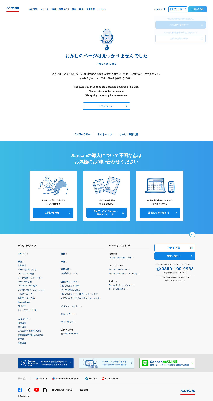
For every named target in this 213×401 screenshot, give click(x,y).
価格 (63, 254)
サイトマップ (67, 322)
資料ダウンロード (178, 9)
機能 (20, 261)
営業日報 (22, 343)
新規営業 (22, 322)
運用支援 (65, 269)
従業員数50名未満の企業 (29, 330)
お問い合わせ (197, 9)
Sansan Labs (24, 302)
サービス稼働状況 (117, 289)
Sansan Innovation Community (123, 273)
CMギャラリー (68, 314)
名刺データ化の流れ (27, 298)
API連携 (21, 306)
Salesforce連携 (25, 282)
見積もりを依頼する (158, 212)
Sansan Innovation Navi (120, 258)
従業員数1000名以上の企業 (30, 335)
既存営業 (22, 326)
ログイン (173, 247)
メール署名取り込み (27, 269)
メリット (22, 254)
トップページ (105, 106)
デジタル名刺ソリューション (31, 290)
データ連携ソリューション (30, 278)
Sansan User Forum (118, 269)
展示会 (21, 339)
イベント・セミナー (70, 306)
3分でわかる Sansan (70, 286)
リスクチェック (25, 294)
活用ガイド (23, 318)
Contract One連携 (26, 273)
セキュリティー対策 (27, 310)
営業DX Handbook (69, 333)
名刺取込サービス (69, 273)
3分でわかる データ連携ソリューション (79, 294)
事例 (63, 261)
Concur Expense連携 (27, 286)
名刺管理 (22, 265)
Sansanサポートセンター (120, 285)
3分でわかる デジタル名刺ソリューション (80, 298)
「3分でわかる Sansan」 (105, 213)
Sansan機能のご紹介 (70, 290)
